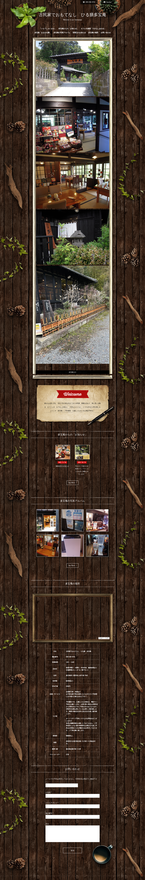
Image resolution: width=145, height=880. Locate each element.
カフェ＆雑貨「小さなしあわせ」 (93, 29)
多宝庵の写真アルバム (62, 33)
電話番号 (49, 813)
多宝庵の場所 (93, 33)
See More (72, 483)
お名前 (48, 792)
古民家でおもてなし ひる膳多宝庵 (72, 14)
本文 (47, 824)
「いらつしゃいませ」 (47, 29)
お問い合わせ (106, 33)
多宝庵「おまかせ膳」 (42, 33)
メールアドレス (51, 803)
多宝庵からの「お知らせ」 (68, 29)
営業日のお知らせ (79, 33)
